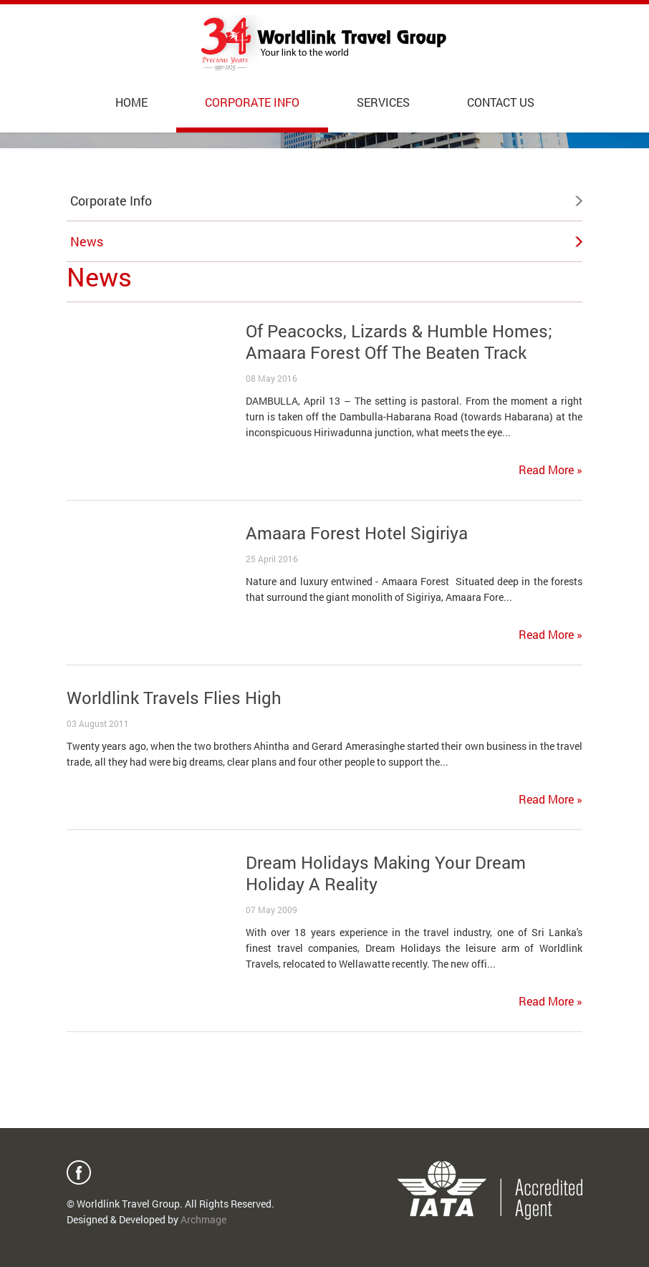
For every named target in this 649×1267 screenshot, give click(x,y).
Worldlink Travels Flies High (174, 697)
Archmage (203, 1219)
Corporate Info (252, 102)
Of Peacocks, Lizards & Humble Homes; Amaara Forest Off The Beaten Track (399, 341)
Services (383, 102)
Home (131, 102)
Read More (550, 469)
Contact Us (500, 102)
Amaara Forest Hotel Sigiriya (357, 532)
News (86, 241)
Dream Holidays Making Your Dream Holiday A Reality (386, 873)
